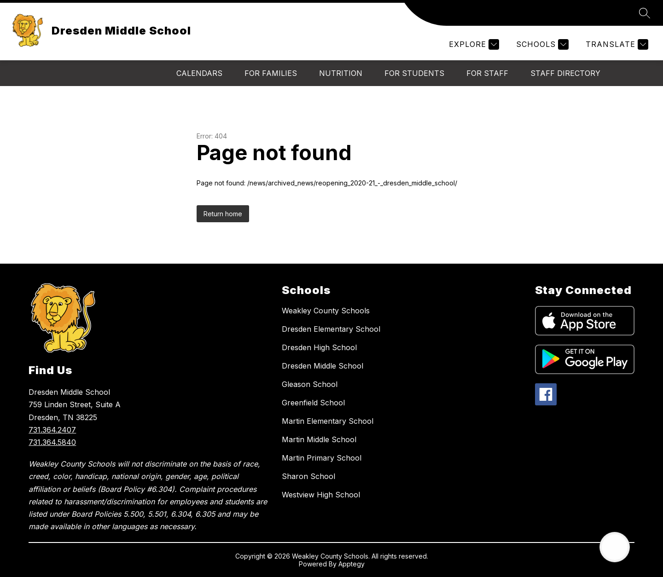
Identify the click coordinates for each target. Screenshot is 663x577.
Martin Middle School (319, 439)
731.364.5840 (52, 442)
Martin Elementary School (327, 421)
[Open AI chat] (615, 547)
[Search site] (644, 12)
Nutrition (340, 73)
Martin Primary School (321, 457)
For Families (270, 73)
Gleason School (309, 384)
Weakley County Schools (326, 310)
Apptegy (351, 564)
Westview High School (321, 494)
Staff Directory (565, 73)
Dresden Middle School (322, 365)
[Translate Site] (615, 44)
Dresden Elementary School (331, 329)
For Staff (487, 73)
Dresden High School (319, 347)
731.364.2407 (52, 429)
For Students (414, 73)
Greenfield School (313, 402)
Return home (223, 214)
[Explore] (473, 44)
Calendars (199, 73)
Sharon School (308, 476)
